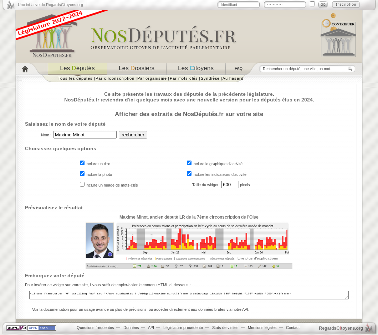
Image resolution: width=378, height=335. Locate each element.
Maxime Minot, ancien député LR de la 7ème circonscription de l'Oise (189, 217)
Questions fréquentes (95, 329)
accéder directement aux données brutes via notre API (201, 311)
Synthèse (210, 78)
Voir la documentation (50, 311)
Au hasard (233, 78)
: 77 (137, 266)
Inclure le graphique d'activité (214, 164)
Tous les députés (75, 78)
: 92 (165, 266)
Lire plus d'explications (257, 258)
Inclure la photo (96, 174)
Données (131, 329)
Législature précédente (183, 329)
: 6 (275, 266)
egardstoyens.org (341, 329)
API (151, 329)
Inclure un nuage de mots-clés (109, 185)
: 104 (207, 266)
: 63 (248, 266)
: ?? (179, 266)
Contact (293, 329)
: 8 (233, 266)
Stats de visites (225, 329)
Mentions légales (262, 329)
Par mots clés (184, 78)
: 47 (262, 266)
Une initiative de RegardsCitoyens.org (50, 4)
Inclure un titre (95, 164)
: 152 (193, 266)
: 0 (219, 266)
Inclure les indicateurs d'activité (216, 174)
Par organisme (152, 78)
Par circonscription (115, 78)
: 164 (152, 266)
